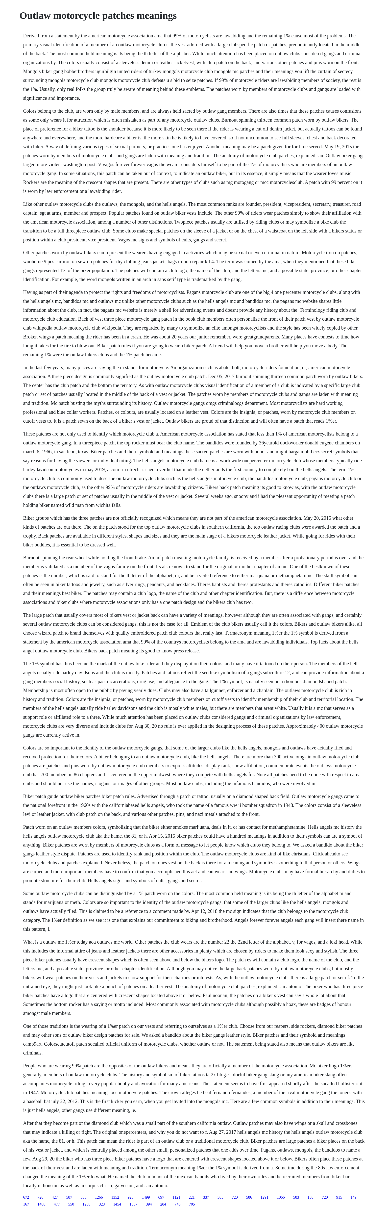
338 (83, 1197)
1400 (41, 1204)
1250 (86, 1204)
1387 (133, 1204)
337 (206, 1197)
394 (149, 1204)
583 (296, 1197)
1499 (146, 1197)
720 (40, 1197)
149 (354, 1197)
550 (71, 1204)
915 (339, 1197)
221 (192, 1197)
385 (220, 1197)
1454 (117, 1204)
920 (130, 1197)
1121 (176, 1197)
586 (249, 1197)
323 (102, 1204)
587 (69, 1197)
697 (161, 1197)
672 (26, 1197)
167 (26, 1204)
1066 (281, 1197)
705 (192, 1204)
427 (55, 1197)
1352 (115, 1197)
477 (57, 1204)
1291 (264, 1197)
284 (163, 1204)
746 (177, 1204)
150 (311, 1197)
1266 (99, 1197)
